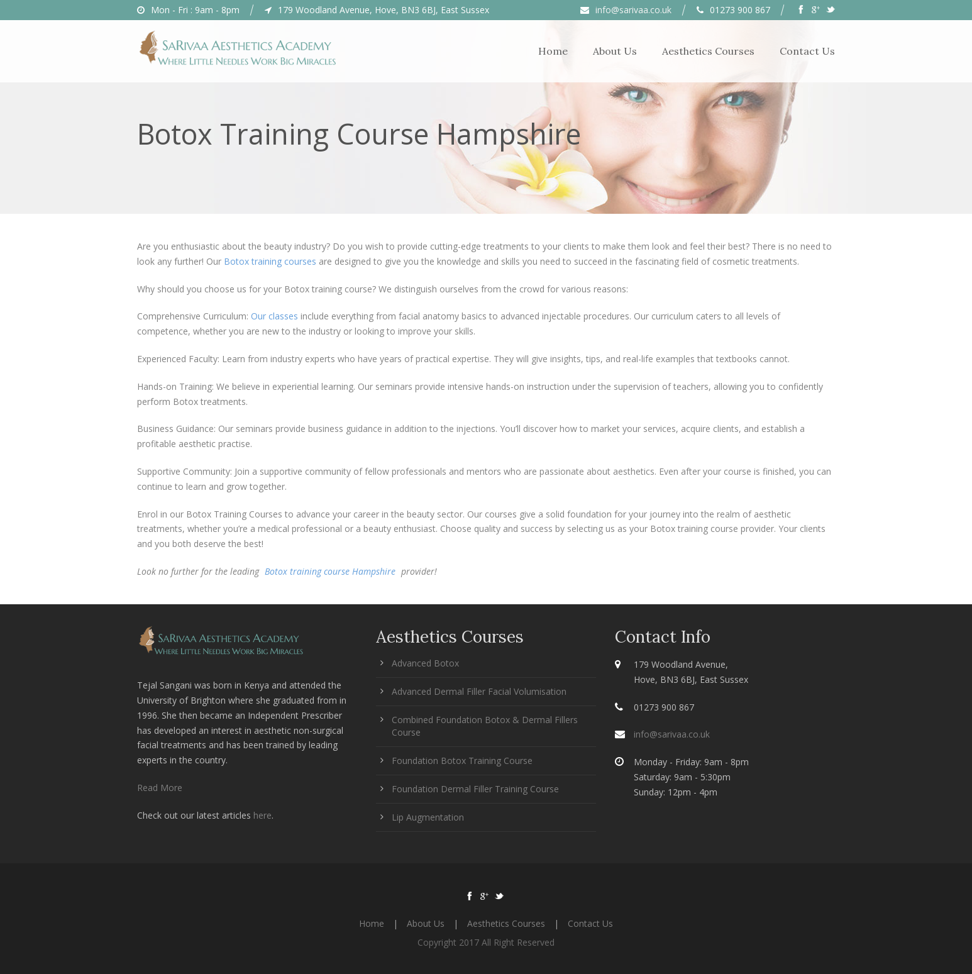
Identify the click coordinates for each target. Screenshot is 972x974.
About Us (615, 51)
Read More (159, 788)
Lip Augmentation (428, 817)
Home (553, 51)
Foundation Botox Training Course (462, 760)
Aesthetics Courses (708, 51)
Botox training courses (270, 261)
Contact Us (807, 51)
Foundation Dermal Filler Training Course (475, 789)
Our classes (274, 316)
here (262, 815)
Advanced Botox (425, 663)
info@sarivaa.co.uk (633, 10)
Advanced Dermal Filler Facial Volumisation (479, 691)
